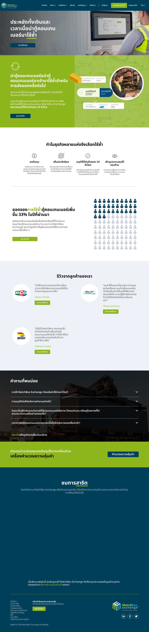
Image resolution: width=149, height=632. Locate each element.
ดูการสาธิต (20, 116)
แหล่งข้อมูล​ (82, 5)
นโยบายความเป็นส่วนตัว (51, 585)
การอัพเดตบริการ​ (16, 608)
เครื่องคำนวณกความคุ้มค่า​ (19, 619)
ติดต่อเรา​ (93, 5)
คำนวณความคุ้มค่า (123, 454)
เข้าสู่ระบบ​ (105, 5)
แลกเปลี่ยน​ (14, 617)
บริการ (53, 5)
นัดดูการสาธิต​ (133, 5)
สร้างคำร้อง (39, 608)
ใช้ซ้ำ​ (12, 615)
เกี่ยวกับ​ (72, 5)
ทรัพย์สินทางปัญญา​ (17, 613)
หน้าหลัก (44, 5)
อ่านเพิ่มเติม (23, 45)
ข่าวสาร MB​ (14, 604)
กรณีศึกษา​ (63, 5)
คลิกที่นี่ (15, 435)
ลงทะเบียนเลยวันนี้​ (119, 5)
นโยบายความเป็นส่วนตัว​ (18, 610)
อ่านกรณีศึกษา (42, 302)
